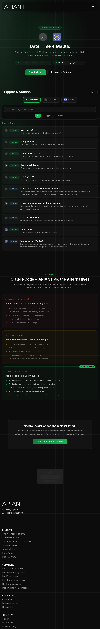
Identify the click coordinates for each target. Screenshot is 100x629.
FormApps (7, 538)
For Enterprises (10, 561)
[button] (93, 6)
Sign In (5, 603)
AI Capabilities (9, 534)
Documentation (10, 588)
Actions (60, 116)
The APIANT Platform (13, 518)
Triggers (48, 116)
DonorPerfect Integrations (15, 572)
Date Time (51, 99)
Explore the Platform (61, 72)
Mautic (69, 99)
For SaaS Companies (12, 553)
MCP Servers (9, 541)
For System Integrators (13, 557)
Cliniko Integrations (11, 569)
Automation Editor (11, 522)
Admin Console (9, 530)
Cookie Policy (9, 615)
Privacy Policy (9, 611)
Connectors (8, 592)
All (38, 116)
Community (8, 584)
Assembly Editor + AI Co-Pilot (17, 526)
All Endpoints (32, 100)
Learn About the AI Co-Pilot (50, 441)
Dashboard (7, 607)
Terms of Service (11, 619)
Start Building (35, 72)
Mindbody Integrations (13, 565)
